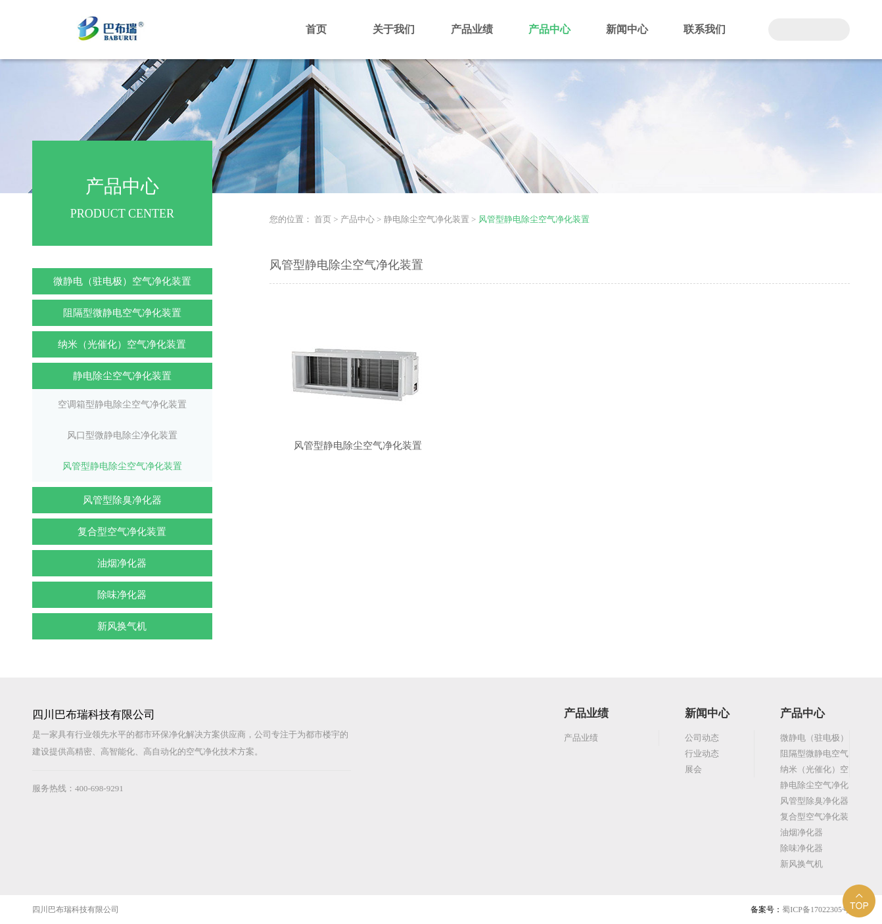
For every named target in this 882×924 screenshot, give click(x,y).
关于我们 (394, 29)
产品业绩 (472, 29)
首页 (316, 29)
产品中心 (549, 29)
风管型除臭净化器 (122, 500)
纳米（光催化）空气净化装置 (122, 344)
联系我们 (705, 29)
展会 (693, 769)
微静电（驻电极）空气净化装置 (122, 281)
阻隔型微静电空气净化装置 (122, 313)
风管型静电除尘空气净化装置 (122, 466)
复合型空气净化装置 (122, 531)
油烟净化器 (122, 563)
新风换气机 (122, 626)
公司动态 (702, 738)
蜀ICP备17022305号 (816, 909)
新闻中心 (627, 29)
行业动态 (702, 753)
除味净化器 (122, 594)
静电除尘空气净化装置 (122, 376)
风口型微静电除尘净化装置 (122, 435)
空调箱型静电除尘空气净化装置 (122, 404)
